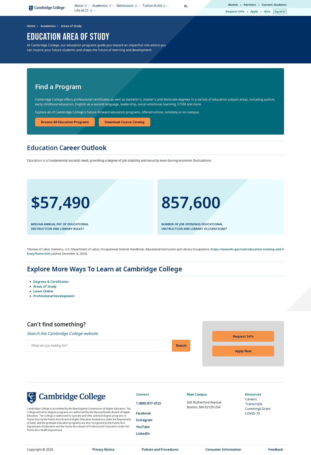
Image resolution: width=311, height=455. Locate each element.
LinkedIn (143, 433)
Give (267, 11)
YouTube (143, 427)
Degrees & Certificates (51, 281)
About (78, 5)
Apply (254, 11)
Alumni (233, 5)
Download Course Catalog (124, 122)
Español (280, 11)
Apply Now (243, 351)
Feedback (275, 449)
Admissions (124, 5)
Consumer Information (223, 449)
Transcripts (253, 404)
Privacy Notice (103, 449)
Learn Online (43, 291)
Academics (100, 5)
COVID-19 (252, 413)
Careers (251, 399)
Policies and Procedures (160, 449)
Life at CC (81, 10)
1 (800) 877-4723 (148, 403)
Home (31, 26)
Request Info (235, 11)
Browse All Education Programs (65, 122)
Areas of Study (71, 26)
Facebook (143, 413)
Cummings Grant (257, 408)
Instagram (144, 420)
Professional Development (54, 296)
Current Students (274, 5)
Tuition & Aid (152, 5)
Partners (250, 5)
